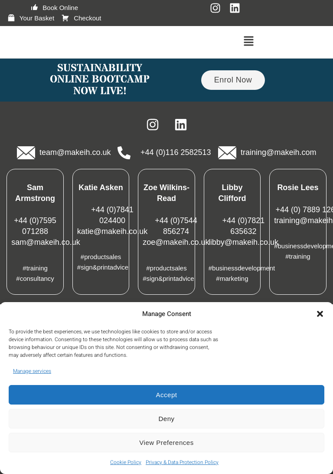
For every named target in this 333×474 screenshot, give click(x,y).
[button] (320, 313)
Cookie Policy (125, 462)
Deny (166, 418)
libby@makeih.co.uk (243, 242)
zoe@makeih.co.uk (176, 242)
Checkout (81, 18)
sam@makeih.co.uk (45, 242)
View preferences (166, 442)
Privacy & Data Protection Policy (182, 462)
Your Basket (30, 18)
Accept (166, 394)
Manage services (32, 371)
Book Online (54, 7)
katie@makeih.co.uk (112, 231)
